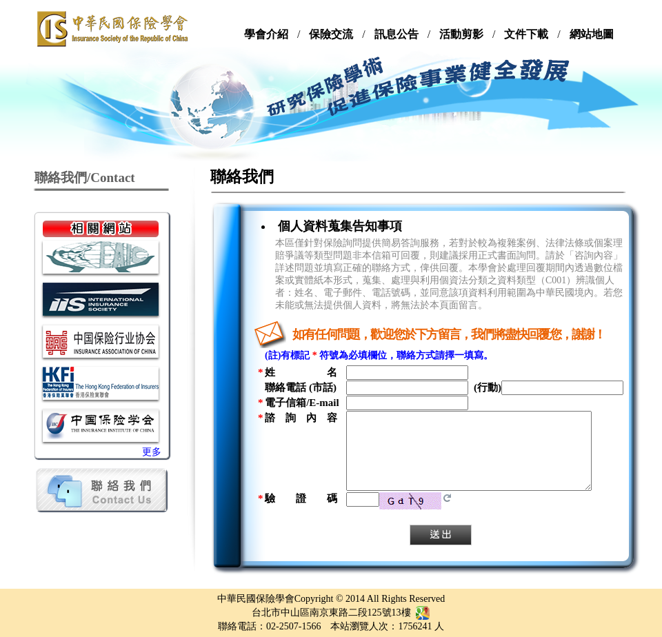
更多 (151, 452)
